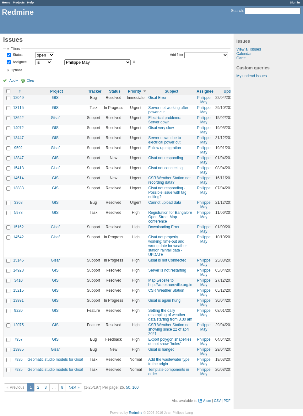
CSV (217, 400)
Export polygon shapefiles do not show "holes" (169, 341)
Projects (19, 2)
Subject (171, 91)
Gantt (241, 58)
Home (6, 2)
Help (30, 2)
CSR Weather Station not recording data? (169, 180)
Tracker (94, 91)
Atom (207, 400)
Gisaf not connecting (165, 168)
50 (128, 387)
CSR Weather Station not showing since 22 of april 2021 (169, 329)
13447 (18, 138)
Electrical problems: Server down (164, 120)
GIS (55, 97)
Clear (31, 80)
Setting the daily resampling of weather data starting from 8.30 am (170, 314)
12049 (18, 97)
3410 (18, 280)
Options (16, 70)
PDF (227, 400)
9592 (18, 148)
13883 (18, 188)
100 (135, 387)
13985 (18, 349)
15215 (18, 290)
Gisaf (55, 118)
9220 (18, 310)
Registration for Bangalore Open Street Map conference (170, 217)
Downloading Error (163, 227)
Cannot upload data (164, 202)
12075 (18, 325)
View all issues (248, 49)
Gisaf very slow (161, 128)
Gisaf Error (157, 97)
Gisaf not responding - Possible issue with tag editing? (167, 192)
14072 (18, 128)
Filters (15, 49)
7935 (18, 369)
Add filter (176, 55)
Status (17, 55)
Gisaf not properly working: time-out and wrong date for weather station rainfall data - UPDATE (167, 246)
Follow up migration (164, 148)
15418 (18, 168)
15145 (18, 260)
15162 (18, 227)
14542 (18, 237)
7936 (18, 359)
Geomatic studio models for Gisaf (55, 359)
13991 (18, 300)
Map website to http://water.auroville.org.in (170, 282)
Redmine (135, 412)
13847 (18, 158)
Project (56, 91)
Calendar (244, 53)
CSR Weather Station (166, 290)
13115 (18, 107)
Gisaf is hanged (161, 349)
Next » (73, 387)
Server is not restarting (167, 270)
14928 (18, 270)
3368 (18, 202)
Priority (134, 91)
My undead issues (251, 76)
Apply (13, 80)
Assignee (19, 62)
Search (237, 10)
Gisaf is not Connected (167, 260)
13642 (18, 118)
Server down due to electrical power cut (164, 140)
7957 (18, 339)
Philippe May (204, 99)
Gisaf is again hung (164, 300)
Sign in (295, 2)
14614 (18, 178)
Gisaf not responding (165, 158)
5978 (18, 212)
